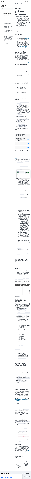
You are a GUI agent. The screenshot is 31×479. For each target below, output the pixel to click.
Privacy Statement (3, 477)
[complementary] (27, 5)
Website (23, 476)
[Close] (21, 475)
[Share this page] (27, 5)
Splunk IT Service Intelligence (19, 3)
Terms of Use (28, 476)
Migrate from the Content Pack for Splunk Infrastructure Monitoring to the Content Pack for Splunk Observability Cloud (23, 47)
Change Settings (9, 477)
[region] (11, 476)
